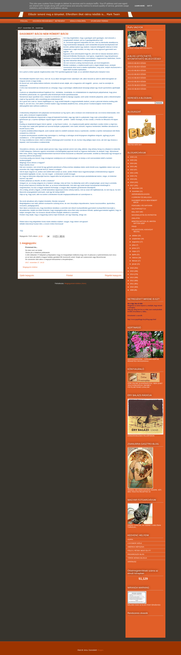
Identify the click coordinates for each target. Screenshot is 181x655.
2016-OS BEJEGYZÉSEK (137, 89)
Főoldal (69, 275)
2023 (132, 166)
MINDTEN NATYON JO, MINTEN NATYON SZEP (144, 222)
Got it (149, 6)
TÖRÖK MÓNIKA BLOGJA (137, 558)
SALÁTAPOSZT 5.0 (139, 209)
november (136, 191)
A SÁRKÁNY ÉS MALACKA (142, 197)
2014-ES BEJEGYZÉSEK (137, 82)
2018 (132, 182)
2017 (132, 185)
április (134, 254)
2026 (132, 157)
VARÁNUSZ (132, 562)
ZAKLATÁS (136, 218)
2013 (132, 277)
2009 (132, 290)
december (136, 188)
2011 (132, 284)
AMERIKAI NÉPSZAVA (136, 547)
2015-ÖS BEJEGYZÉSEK (137, 85)
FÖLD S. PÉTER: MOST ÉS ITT (139, 551)
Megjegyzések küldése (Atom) (75, 283)
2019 (132, 179)
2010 (132, 287)
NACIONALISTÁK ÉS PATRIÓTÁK (144, 215)
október (135, 235)
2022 (132, 170)
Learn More (140, 6)
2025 (132, 160)
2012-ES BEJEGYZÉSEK (137, 74)
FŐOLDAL (24, 21)
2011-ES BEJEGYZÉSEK (137, 70)
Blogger (100, 650)
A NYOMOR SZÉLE (135, 543)
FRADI (134, 226)
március (135, 258)
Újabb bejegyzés (27, 275)
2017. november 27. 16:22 (34, 262)
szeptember (136, 239)
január (134, 264)
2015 (132, 271)
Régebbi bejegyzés (113, 275)
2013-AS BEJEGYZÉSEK (137, 78)
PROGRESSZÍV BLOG (136, 554)
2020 (132, 176)
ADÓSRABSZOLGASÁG (141, 194)
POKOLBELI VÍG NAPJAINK (142, 205)
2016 (132, 268)
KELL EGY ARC (137, 212)
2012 (132, 280)
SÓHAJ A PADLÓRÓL (78, 21)
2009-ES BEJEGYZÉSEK (137, 63)
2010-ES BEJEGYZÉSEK (137, 67)
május (134, 251)
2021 (132, 173)
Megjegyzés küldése (30, 267)
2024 (132, 163)
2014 (132, 274)
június (134, 248)
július (134, 245)
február (135, 261)
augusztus (136, 242)
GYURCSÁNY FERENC (99, 21)
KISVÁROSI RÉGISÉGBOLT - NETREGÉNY (49, 21)
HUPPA (130, 539)
